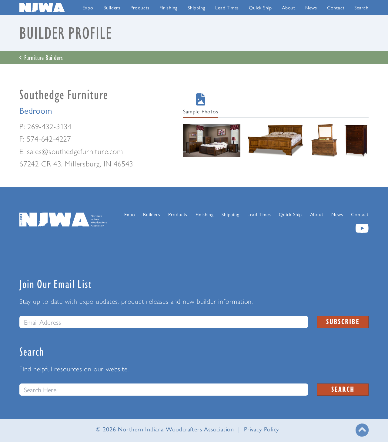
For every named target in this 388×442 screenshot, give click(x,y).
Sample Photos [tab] (200, 104)
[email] (163, 322)
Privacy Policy (261, 428)
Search (361, 7)
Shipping (196, 7)
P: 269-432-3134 (45, 126)
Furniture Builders (41, 57)
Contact (336, 7)
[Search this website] (163, 389)
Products (139, 7)
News (311, 7)
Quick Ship (260, 7)
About (288, 7)
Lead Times (227, 7)
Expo (87, 7)
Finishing (168, 7)
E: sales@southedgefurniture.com (71, 151)
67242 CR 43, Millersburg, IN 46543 (76, 163)
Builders (111, 7)
